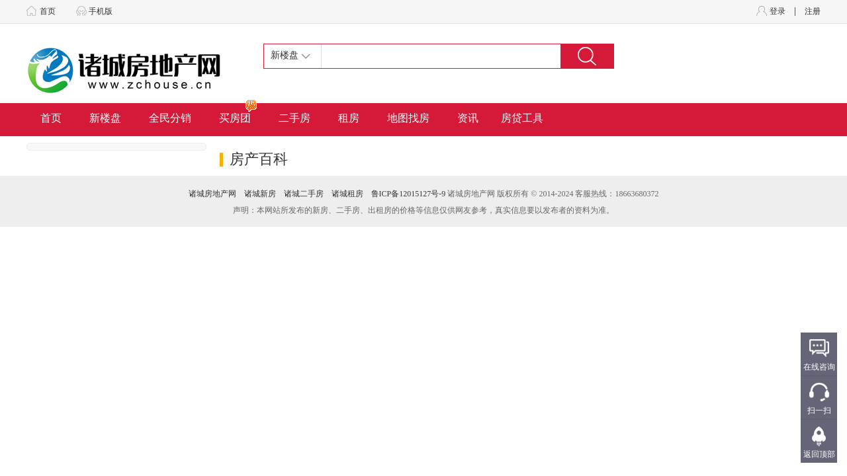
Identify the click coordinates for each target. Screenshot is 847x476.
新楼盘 (105, 118)
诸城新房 (260, 193)
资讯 (467, 118)
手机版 (100, 11)
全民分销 (170, 118)
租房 (348, 118)
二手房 (294, 118)
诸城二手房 (304, 193)
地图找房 (408, 118)
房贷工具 (522, 118)
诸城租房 (347, 193)
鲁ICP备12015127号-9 (408, 193)
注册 (813, 11)
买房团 (238, 113)
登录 (777, 11)
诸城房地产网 (212, 193)
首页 (48, 11)
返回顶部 (819, 454)
